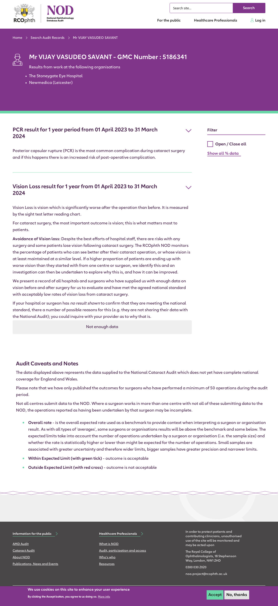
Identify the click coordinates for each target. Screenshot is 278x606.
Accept (215, 595)
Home (17, 38)
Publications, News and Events (35, 564)
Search (249, 8)
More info (104, 597)
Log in (260, 20)
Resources (107, 564)
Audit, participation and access (122, 551)
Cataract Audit (24, 551)
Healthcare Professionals (215, 20)
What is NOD (109, 544)
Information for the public (32, 533)
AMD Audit (21, 544)
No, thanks (236, 595)
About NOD (21, 557)
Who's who (107, 557)
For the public (169, 20)
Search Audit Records (48, 38)
